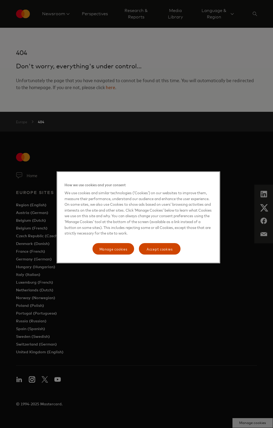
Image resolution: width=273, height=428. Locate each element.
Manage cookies (113, 248)
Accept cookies (160, 248)
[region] (138, 217)
